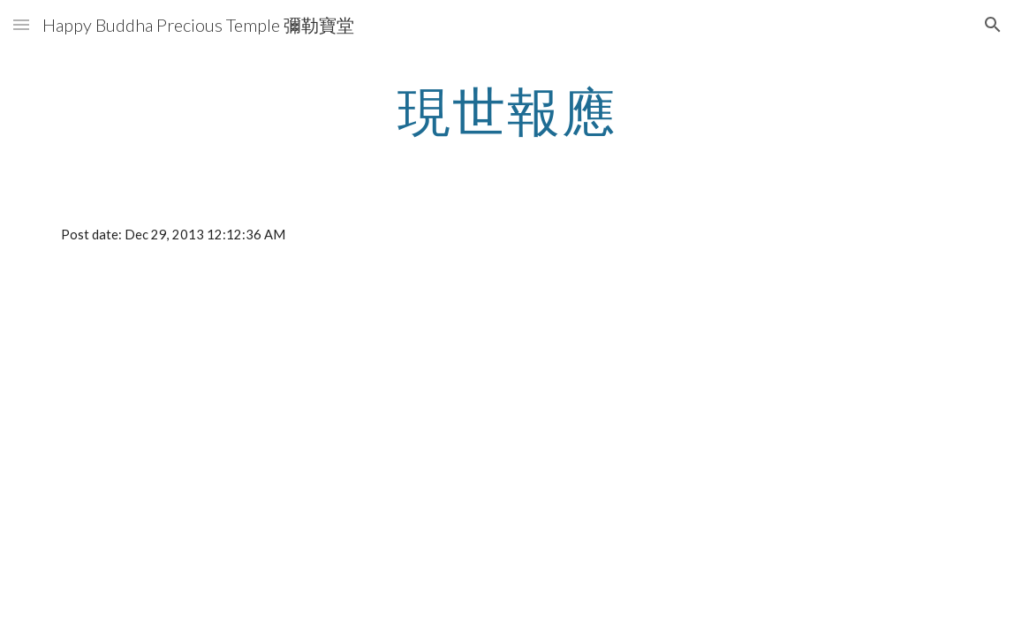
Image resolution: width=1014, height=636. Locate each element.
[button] (21, 24)
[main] (507, 110)
